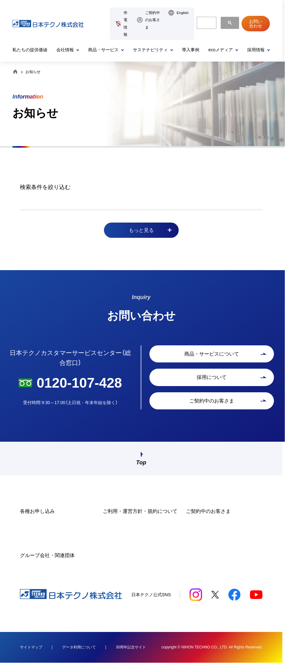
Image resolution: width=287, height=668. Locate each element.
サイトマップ (31, 652)
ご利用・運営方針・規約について (140, 516)
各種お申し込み (37, 516)
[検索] (206, 23)
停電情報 (125, 23)
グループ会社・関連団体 (47, 560)
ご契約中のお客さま (152, 20)
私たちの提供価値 (29, 49)
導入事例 (190, 49)
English (182, 13)
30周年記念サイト (131, 652)
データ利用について (79, 652)
